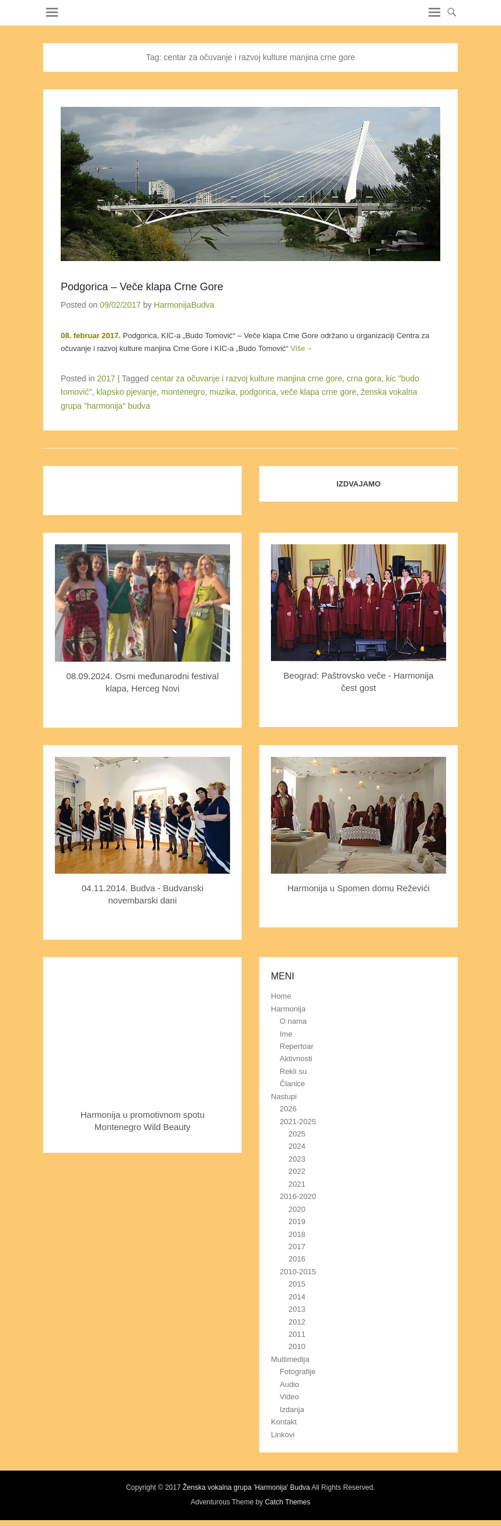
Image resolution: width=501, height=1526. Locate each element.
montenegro (183, 392)
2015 (296, 1284)
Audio (289, 1384)
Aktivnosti (296, 1058)
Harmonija (288, 1008)
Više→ (302, 348)
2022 (296, 1171)
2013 (296, 1309)
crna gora (364, 378)
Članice (292, 1083)
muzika (222, 392)
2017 (106, 378)
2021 (296, 1184)
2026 (288, 1108)
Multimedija (290, 1359)
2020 (296, 1209)
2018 (296, 1234)
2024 (296, 1146)
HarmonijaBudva (184, 305)
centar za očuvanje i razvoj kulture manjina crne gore (246, 378)
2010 (296, 1346)
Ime (286, 1034)
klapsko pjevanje (126, 392)
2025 (296, 1133)
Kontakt (284, 1421)
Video (289, 1396)
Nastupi (284, 1096)
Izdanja (292, 1409)
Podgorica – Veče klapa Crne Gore (142, 287)
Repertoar (297, 1046)
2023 (296, 1159)
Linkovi (282, 1434)
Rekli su (293, 1071)
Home (281, 996)
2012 (296, 1322)
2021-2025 (298, 1121)
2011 (296, 1334)
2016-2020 (298, 1196)
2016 (296, 1258)
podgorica (258, 392)
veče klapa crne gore (318, 392)
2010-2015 (298, 1271)
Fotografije (297, 1371)
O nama (293, 1021)
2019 (296, 1221)
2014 (296, 1296)
